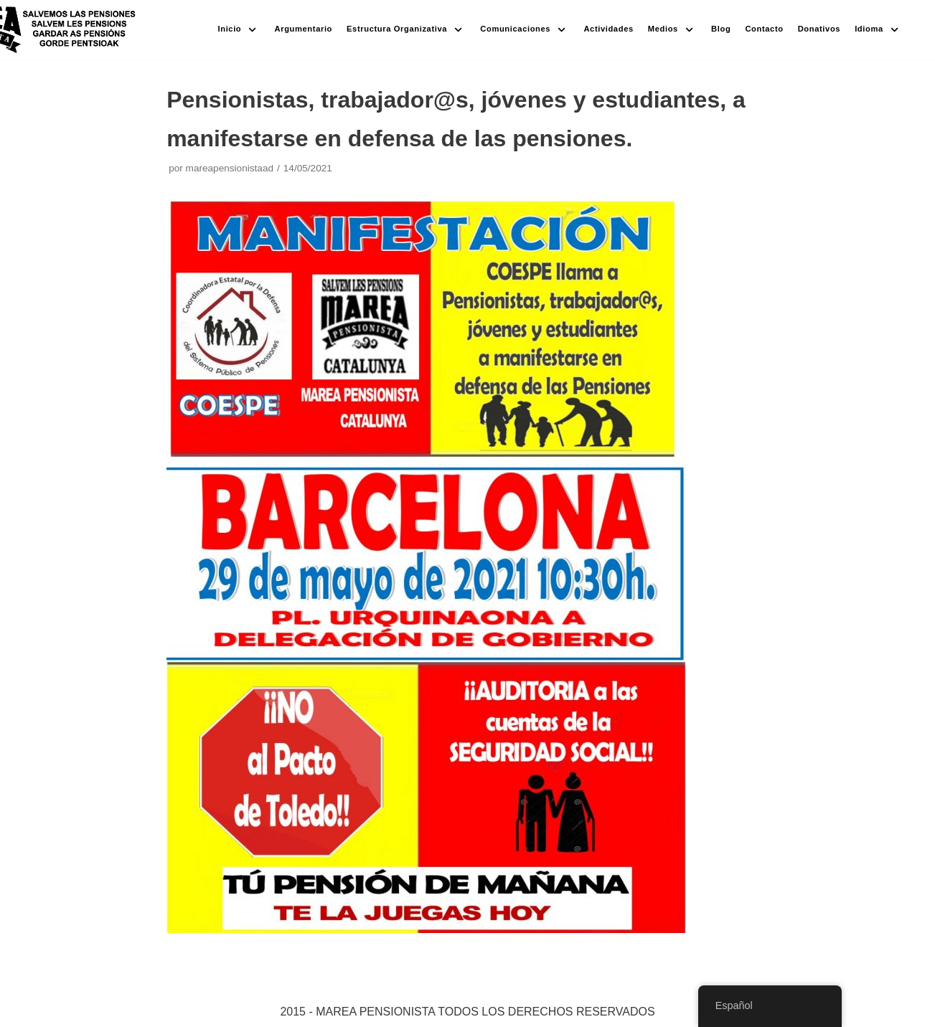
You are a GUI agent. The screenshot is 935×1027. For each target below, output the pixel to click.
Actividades (608, 28)
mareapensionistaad (229, 168)
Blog (720, 28)
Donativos (819, 28)
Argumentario (304, 28)
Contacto (764, 28)
